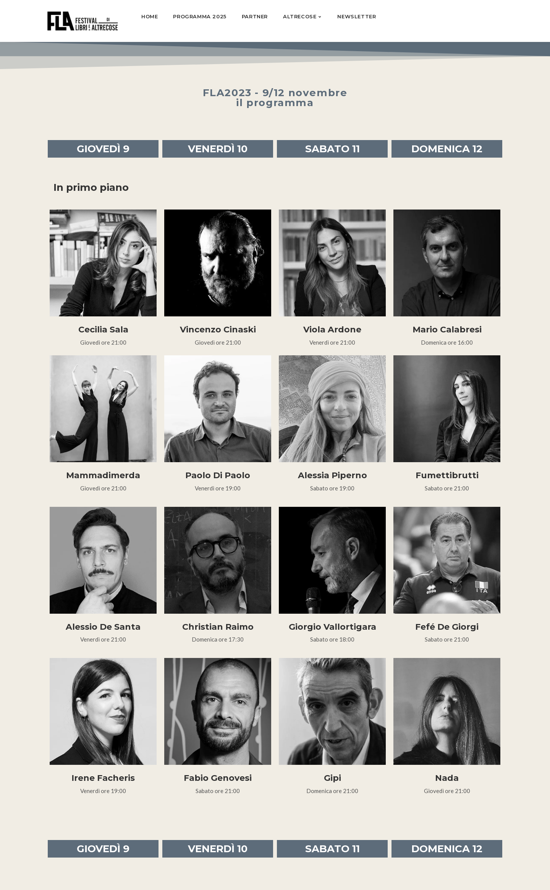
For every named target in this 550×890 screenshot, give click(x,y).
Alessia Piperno (332, 475)
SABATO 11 (332, 149)
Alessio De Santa (103, 627)
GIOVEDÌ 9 (103, 149)
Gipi (332, 778)
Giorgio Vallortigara (332, 627)
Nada (447, 778)
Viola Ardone (332, 329)
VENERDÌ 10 (217, 149)
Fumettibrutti (447, 475)
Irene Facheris (103, 778)
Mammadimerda (103, 475)
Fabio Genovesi (218, 778)
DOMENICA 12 (446, 149)
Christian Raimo (218, 627)
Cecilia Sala (103, 329)
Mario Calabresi (447, 329)
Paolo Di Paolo (217, 475)
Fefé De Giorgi (447, 627)
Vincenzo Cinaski (218, 329)
